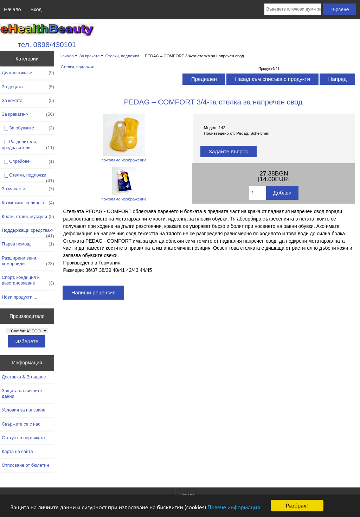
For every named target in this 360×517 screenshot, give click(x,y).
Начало (12, 9)
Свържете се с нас (21, 424)
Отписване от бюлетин (25, 465)
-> (28, 114)
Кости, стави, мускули (28, 216)
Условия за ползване (23, 410)
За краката (89, 55)
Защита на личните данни (22, 393)
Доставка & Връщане (24, 376)
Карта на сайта (17, 451)
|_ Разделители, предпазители (28, 144)
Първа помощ (28, 244)
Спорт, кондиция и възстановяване (28, 280)
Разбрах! (297, 505)
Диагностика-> (28, 73)
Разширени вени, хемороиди (28, 261)
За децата (28, 87)
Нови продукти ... (19, 297)
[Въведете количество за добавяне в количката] (257, 193)
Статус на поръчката (23, 437)
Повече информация (233, 507)
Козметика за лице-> (28, 203)
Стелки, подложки (122, 55)
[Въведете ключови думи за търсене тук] (292, 9)
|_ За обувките (28, 128)
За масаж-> (28, 189)
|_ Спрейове (28, 161)
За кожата (28, 100)
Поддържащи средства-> (28, 232)
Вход (36, 9)
